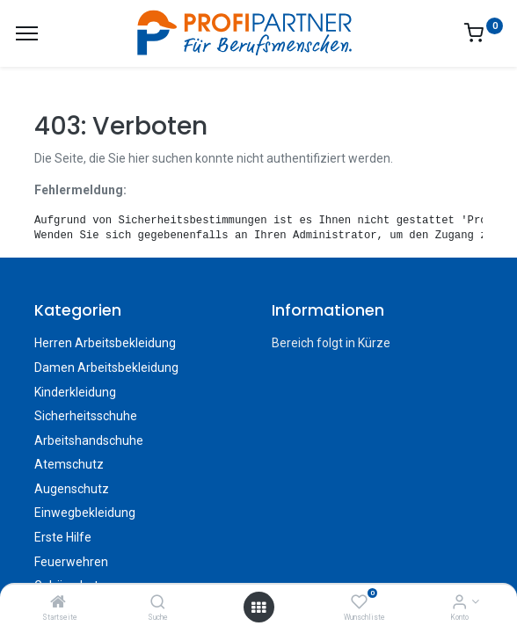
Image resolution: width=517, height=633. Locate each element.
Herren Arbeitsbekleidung (105, 343)
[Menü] (27, 33)
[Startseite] (58, 603)
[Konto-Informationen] (459, 603)
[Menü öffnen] (258, 607)
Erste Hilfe (62, 537)
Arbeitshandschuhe (88, 440)
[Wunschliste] (359, 603)
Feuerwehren (71, 562)
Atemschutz (69, 464)
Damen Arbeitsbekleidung (106, 367)
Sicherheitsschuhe (85, 416)
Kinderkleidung (75, 392)
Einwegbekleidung (84, 513)
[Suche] (157, 603)
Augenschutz (71, 489)
